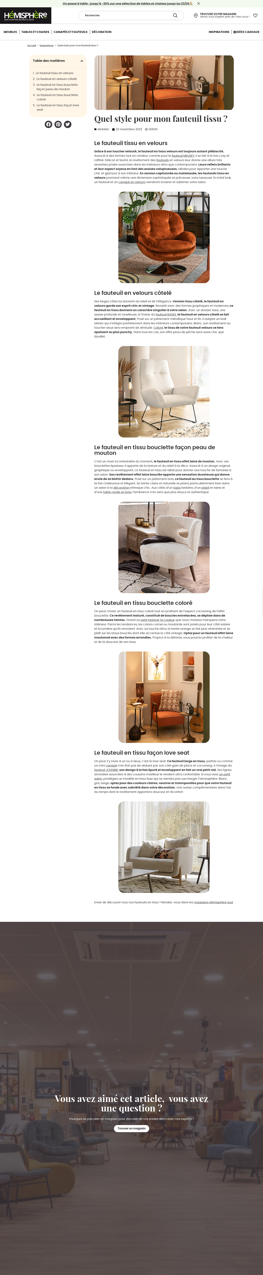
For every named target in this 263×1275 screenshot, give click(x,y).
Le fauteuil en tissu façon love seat (58, 107)
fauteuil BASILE (166, 314)
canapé (111, 765)
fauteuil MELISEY (183, 155)
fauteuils (162, 160)
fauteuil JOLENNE (106, 770)
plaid (205, 487)
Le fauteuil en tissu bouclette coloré (57, 97)
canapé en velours (131, 182)
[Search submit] (175, 15)
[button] (81, 60)
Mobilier (103, 129)
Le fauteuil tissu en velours (54, 73)
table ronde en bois (117, 492)
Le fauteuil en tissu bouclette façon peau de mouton (57, 87)
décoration (121, 487)
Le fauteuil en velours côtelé (57, 79)
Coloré (158, 327)
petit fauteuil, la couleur (158, 620)
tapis (177, 487)
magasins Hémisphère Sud (213, 902)
